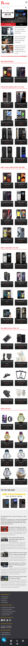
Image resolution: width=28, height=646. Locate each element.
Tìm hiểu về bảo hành (7, 609)
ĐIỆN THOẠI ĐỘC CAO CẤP (9, 248)
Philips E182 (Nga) (21, 158)
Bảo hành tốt (5, 602)
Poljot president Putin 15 (21, 443)
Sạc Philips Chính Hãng (7, 381)
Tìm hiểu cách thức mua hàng (8, 611)
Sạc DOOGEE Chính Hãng (7, 400)
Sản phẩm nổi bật (7, 61)
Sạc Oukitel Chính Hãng (21, 400)
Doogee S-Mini (21, 282)
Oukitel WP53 (21, 184)
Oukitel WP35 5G (21, 239)
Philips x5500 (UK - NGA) (21, 264)
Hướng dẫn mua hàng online (8, 607)
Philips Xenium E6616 (21, 103)
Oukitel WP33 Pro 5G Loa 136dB (21, 78)
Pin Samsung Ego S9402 (7, 345)
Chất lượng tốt (5, 597)
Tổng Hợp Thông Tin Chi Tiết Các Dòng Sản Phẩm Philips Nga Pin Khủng (17, 564)
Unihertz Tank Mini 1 (21, 301)
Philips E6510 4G (7, 103)
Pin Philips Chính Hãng (21, 363)
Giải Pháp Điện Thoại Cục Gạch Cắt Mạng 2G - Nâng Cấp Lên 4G (13, 517)
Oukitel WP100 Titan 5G (21, 220)
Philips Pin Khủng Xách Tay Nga (12, 87)
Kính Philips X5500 (21, 381)
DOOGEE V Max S (7, 239)
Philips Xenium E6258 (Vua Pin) (7, 122)
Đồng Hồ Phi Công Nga (21, 480)
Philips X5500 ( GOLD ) (21, 140)
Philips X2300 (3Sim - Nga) (7, 140)
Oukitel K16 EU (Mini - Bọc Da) (7, 282)
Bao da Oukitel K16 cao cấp (21, 345)
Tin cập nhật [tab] (8, 24)
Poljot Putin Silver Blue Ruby (7, 480)
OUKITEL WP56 (7, 78)
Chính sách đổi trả (6, 614)
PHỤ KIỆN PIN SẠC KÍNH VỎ (10, 328)
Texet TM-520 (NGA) (21, 319)
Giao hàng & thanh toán (7, 613)
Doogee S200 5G (21, 202)
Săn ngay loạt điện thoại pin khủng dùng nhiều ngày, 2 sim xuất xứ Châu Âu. (17, 539)
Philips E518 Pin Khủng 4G (7, 158)
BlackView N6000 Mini (7, 319)
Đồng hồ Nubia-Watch (7, 425)
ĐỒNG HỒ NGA (6, 409)
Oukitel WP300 (7, 220)
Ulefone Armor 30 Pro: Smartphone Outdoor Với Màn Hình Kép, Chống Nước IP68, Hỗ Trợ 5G (20, 49)
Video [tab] (21, 24)
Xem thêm (23, 56)
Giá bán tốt (4, 598)
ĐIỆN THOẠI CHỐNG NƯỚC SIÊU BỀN (13, 167)
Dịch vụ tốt (4, 600)
